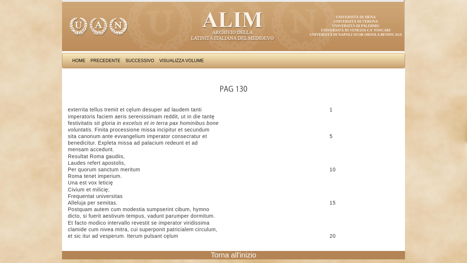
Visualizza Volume (181, 60)
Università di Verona (355, 21)
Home (78, 60)
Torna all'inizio (233, 255)
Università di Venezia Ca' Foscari (356, 30)
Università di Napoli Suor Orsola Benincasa (355, 35)
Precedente (105, 60)
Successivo (140, 60)
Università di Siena (355, 17)
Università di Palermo (355, 26)
